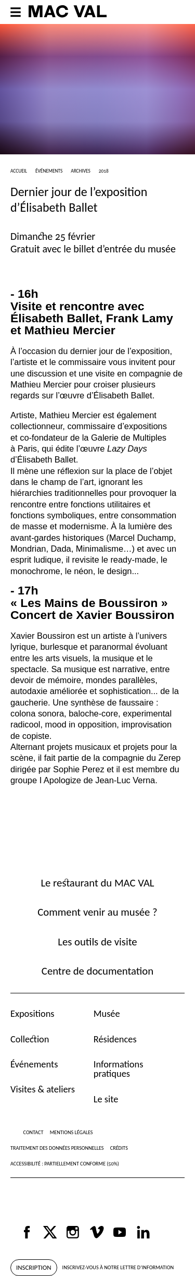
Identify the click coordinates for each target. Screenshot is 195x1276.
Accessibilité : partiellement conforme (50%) (64, 1163)
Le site (106, 1099)
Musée (107, 1013)
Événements (34, 1064)
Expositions (32, 1013)
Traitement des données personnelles (56, 1148)
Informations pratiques (119, 1068)
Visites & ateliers (42, 1089)
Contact (33, 1132)
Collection (29, 1039)
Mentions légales (71, 1132)
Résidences (115, 1039)
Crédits (119, 1148)
